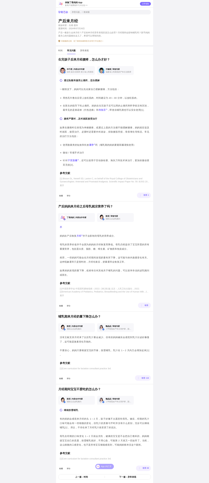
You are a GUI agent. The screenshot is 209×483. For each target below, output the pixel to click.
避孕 (91, 145)
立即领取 (145, 4)
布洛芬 (102, 110)
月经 (78, 236)
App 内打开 (106, 463)
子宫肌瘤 (72, 160)
